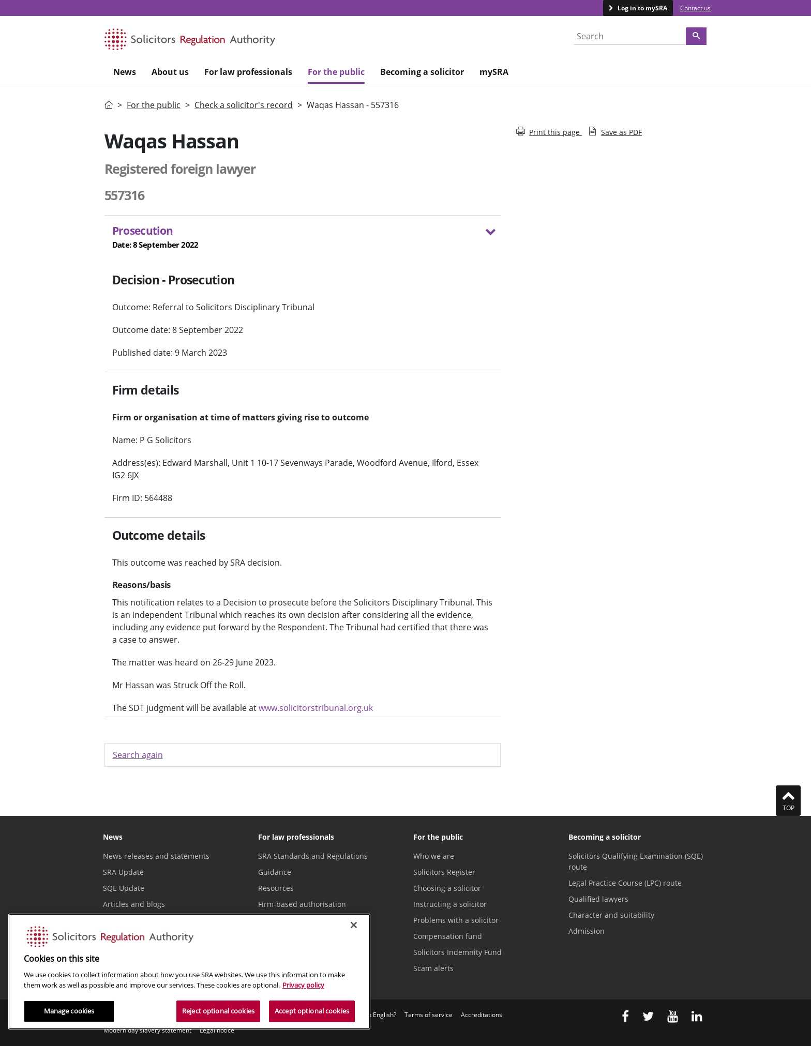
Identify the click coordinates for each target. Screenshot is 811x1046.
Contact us (695, 8)
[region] (189, 971)
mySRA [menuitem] (493, 72)
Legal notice (217, 1030)
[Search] (696, 36)
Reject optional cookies (218, 1010)
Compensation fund (447, 936)
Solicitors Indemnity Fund (457, 952)
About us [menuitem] (170, 72)
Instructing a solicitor (450, 904)
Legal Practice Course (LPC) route (625, 883)
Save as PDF (615, 132)
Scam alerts (433, 968)
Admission (586, 931)
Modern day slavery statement (147, 1030)
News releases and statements (156, 856)
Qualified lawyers (598, 899)
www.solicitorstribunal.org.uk (316, 708)
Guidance (274, 872)
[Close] (353, 925)
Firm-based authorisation (302, 904)
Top (788, 800)
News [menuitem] (124, 72)
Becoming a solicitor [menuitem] (422, 72)
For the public (154, 105)
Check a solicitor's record (243, 105)
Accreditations (481, 1014)
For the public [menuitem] (336, 72)
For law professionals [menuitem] (248, 72)
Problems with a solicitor (456, 920)
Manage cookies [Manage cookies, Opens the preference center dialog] (69, 1010)
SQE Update (123, 888)
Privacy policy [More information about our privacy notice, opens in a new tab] (303, 985)
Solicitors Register (444, 872)
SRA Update (123, 872)
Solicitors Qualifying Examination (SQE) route (635, 861)
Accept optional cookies (312, 1010)
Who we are (433, 856)
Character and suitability (611, 915)
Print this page (549, 132)
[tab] (302, 239)
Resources (276, 888)
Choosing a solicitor (447, 888)
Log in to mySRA (641, 8)
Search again (138, 755)
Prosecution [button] (296, 237)
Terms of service (428, 1014)
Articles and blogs (134, 904)
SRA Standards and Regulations (313, 856)
